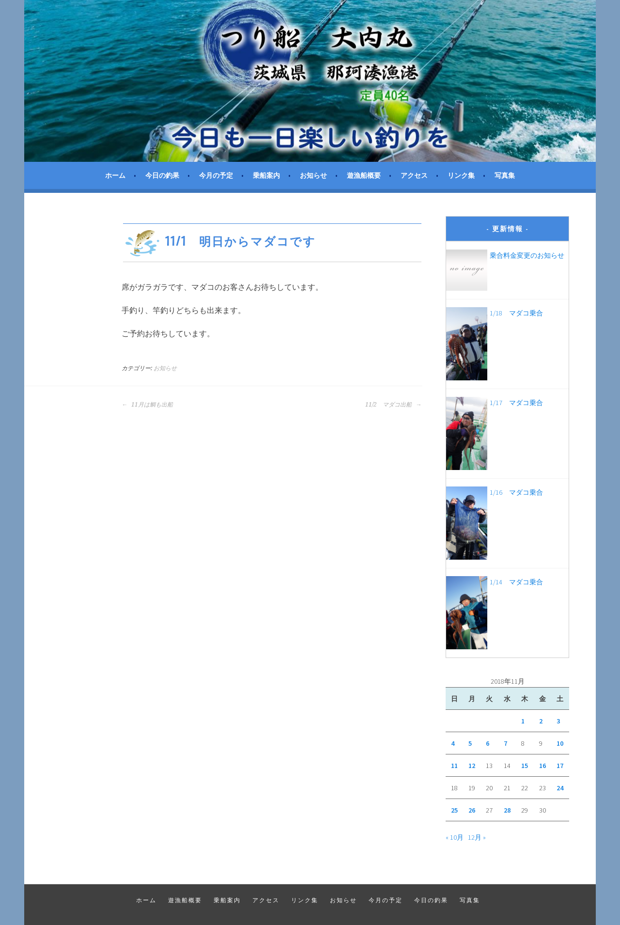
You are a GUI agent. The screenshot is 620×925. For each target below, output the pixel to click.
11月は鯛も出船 (147, 404)
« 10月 (455, 837)
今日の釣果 (162, 175)
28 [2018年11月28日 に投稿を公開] (507, 810)
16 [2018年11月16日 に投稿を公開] (542, 765)
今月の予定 (216, 175)
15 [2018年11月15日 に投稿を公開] (524, 765)
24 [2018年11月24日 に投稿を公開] (560, 788)
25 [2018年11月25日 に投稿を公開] (454, 810)
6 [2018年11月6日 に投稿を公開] (487, 743)
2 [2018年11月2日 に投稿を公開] (540, 721)
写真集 (505, 175)
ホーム (115, 175)
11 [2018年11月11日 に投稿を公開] (454, 765)
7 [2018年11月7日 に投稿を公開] (505, 743)
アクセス (414, 175)
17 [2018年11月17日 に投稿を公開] (560, 765)
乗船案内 (266, 175)
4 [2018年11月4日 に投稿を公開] (452, 743)
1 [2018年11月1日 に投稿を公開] (523, 721)
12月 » (477, 837)
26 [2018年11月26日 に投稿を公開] (471, 810)
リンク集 (461, 175)
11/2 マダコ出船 (393, 404)
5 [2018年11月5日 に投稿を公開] (470, 743)
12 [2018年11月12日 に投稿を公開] (471, 765)
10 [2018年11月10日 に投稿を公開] (560, 743)
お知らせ (313, 175)
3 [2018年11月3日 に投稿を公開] (558, 721)
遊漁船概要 (364, 175)
